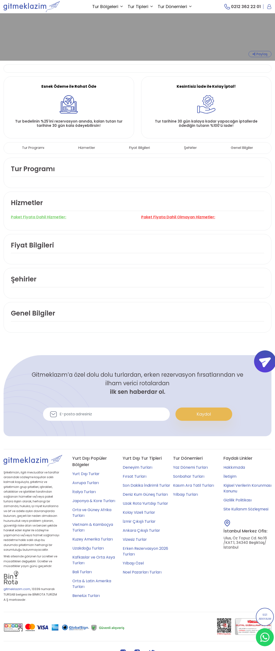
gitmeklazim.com (17, 589)
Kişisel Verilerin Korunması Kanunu (247, 488)
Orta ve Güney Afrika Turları (91, 512)
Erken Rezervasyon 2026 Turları (145, 551)
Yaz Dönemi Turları (190, 467)
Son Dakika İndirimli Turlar (146, 485)
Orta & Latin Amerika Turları (91, 583)
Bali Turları (82, 572)
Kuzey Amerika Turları (92, 539)
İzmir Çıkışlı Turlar (139, 521)
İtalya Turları (84, 492)
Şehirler (190, 147)
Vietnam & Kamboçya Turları (92, 527)
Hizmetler (86, 147)
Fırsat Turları (134, 476)
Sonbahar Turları (188, 476)
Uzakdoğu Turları (88, 548)
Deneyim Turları (137, 467)
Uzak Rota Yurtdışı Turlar (145, 503)
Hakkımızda (234, 467)
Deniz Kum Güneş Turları (145, 494)
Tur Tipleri (140, 6)
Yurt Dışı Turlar (86, 474)
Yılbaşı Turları (185, 494)
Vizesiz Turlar (135, 539)
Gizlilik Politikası (237, 500)
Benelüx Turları (86, 595)
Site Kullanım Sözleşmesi (245, 509)
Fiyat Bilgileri (139, 147)
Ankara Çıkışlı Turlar (141, 530)
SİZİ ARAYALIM (265, 617)
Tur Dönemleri (175, 6)
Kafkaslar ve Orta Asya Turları (93, 560)
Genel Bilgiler (242, 147)
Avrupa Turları (85, 483)
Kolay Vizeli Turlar (139, 512)
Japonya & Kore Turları (93, 501)
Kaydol (204, 414)
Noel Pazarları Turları (142, 572)
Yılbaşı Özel (133, 563)
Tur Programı (33, 147)
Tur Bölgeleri (107, 6)
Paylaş (260, 54)
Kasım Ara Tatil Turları (193, 485)
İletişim (229, 476)
